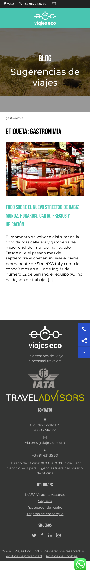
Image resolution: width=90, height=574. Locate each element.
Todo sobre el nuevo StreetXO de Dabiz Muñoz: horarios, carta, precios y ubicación (42, 216)
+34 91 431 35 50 (45, 455)
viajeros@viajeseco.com (45, 443)
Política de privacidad (24, 556)
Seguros (45, 501)
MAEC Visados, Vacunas (45, 495)
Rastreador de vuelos (45, 507)
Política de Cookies (62, 556)
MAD (9, 4)
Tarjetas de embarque (45, 514)
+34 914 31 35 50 (32, 4)
